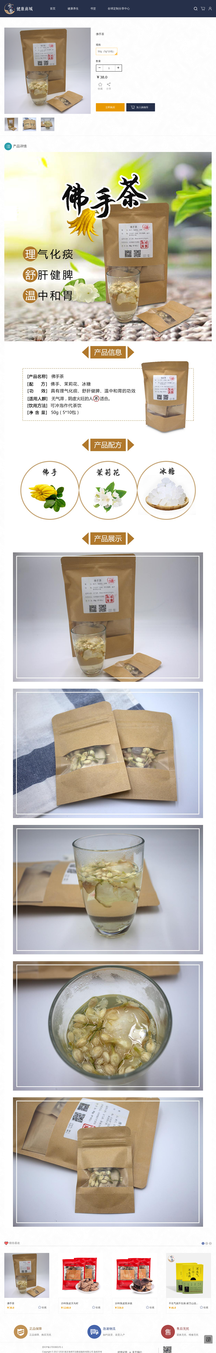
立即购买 (110, 107)
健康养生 (73, 8)
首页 (56, 8)
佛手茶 (10, 1303)
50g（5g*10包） (106, 51)
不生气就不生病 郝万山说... (183, 1303)
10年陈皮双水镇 (123, 1303)
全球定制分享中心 (119, 8)
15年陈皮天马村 (69, 1303)
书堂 (93, 8)
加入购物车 (142, 107)
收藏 (100, 88)
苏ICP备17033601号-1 (52, 1347)
